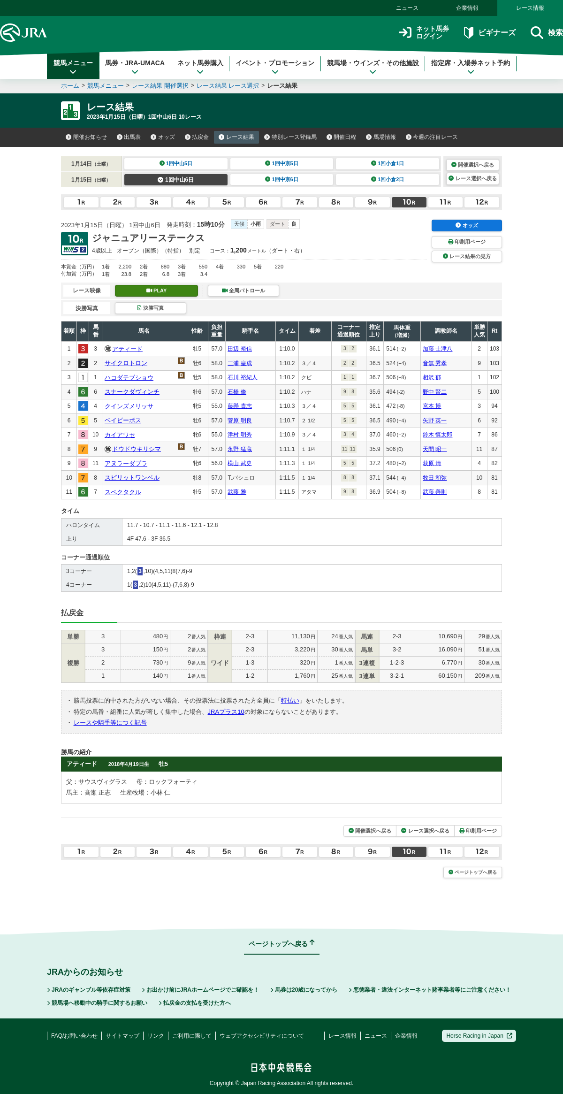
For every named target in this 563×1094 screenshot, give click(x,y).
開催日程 (342, 137)
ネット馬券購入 (200, 67)
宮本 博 (432, 406)
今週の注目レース (432, 137)
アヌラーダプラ (126, 463)
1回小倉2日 (387, 179)
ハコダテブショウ (129, 377)
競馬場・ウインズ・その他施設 (373, 67)
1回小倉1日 (387, 163)
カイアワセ (120, 434)
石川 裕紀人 (242, 377)
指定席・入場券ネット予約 (470, 67)
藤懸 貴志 (239, 406)
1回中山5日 (176, 163)
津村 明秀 (239, 434)
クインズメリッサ (129, 406)
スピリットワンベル (132, 477)
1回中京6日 (281, 179)
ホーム (70, 85)
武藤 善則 (435, 492)
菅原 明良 (239, 420)
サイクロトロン (126, 363)
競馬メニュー (73, 67)
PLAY (156, 290)
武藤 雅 (237, 492)
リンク (155, 1036)
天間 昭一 (435, 449)
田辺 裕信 (239, 348)
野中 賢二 (435, 392)
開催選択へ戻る (472, 165)
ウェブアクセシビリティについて (262, 1036)
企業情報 (467, 8)
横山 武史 (239, 463)
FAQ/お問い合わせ (74, 1036)
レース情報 (530, 8)
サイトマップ (122, 1036)
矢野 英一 (435, 420)
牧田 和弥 (435, 477)
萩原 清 (432, 463)
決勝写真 (150, 308)
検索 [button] (547, 32)
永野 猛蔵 (239, 449)
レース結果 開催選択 (160, 85)
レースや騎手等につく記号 (110, 722)
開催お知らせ (86, 137)
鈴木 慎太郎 (437, 434)
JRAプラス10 (226, 711)
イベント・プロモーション (275, 67)
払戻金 (197, 137)
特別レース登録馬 (290, 137)
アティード (127, 348)
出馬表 (129, 137)
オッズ (163, 137)
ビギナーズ (489, 32)
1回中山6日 (176, 179)
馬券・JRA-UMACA (135, 67)
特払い (290, 700)
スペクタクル (123, 492)
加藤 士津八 (437, 348)
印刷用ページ (467, 242)
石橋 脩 (237, 392)
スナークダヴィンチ (132, 391)
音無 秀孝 (435, 363)
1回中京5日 (281, 163)
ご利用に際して (192, 1036)
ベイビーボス (123, 420)
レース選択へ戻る (472, 178)
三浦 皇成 (239, 363)
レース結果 (236, 137)
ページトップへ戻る (473, 872)
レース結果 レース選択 (228, 85)
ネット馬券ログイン (424, 32)
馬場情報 (381, 137)
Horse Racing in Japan (479, 1036)
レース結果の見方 (467, 256)
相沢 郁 (432, 377)
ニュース (407, 8)
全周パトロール (243, 290)
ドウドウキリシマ (136, 448)
